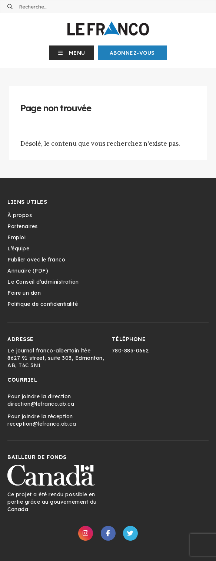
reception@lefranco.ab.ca (41, 423)
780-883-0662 (130, 350)
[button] (71, 52)
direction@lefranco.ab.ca (40, 404)
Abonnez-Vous (132, 53)
